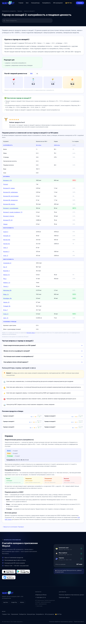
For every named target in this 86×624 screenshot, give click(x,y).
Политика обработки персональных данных (71, 594)
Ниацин (5, 224)
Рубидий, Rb (6, 306)
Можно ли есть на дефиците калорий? (17, 351)
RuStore (22, 602)
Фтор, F (5, 310)
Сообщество (22, 614)
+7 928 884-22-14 (40, 597)
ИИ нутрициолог (58, 3)
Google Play (14, 602)
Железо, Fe (6, 274)
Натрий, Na (6, 243)
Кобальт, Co (6, 282)
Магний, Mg (6, 239)
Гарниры (19, 11)
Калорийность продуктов (9, 11)
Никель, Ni (6, 302)
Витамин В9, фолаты (9, 204)
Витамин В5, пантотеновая (11, 196)
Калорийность (46, 3)
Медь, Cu (6, 294)
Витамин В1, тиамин (9, 188)
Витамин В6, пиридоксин (10, 200)
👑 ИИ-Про (68, 3)
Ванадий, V (6, 270)
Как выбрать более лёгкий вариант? (16, 362)
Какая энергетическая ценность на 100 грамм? (20, 345)
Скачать (80, 3)
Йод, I (5, 278)
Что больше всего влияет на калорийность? (18, 356)
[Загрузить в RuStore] (8, 577)
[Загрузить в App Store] (8, 571)
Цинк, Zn (5, 318)
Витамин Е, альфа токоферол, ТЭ (12, 212)
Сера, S (5, 247)
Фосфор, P (6, 251)
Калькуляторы (35, 3)
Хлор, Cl (5, 255)
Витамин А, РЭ (7, 180)
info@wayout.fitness (40, 594)
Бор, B (5, 267)
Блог (27, 3)
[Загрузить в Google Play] (23, 571)
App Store (5, 602)
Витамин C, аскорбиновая (10, 208)
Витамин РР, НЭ (7, 220)
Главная (21, 3)
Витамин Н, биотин (8, 216)
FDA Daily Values (31, 332)
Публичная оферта (64, 597)
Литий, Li (5, 286)
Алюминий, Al (7, 263)
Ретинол (5, 184)
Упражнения (14, 614)
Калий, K (5, 231)
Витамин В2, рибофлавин (10, 192)
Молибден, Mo (7, 298)
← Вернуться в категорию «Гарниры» (13, 526)
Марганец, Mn (7, 290)
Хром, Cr (5, 314)
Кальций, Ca (6, 235)
